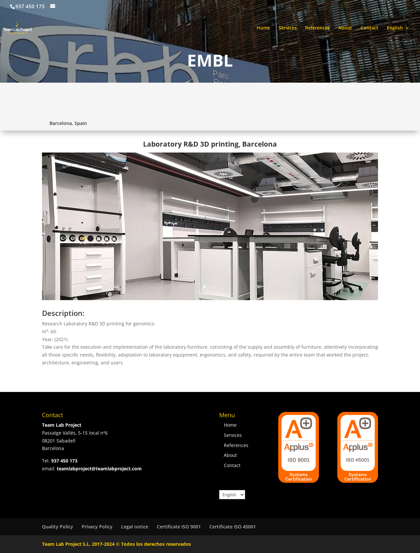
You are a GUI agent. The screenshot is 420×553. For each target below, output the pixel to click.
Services (288, 28)
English (395, 28)
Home (263, 28)
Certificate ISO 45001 (232, 526)
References (317, 28)
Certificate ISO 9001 (179, 526)
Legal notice (134, 526)
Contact (369, 28)
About (345, 28)
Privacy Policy (97, 526)
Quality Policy (57, 526)
